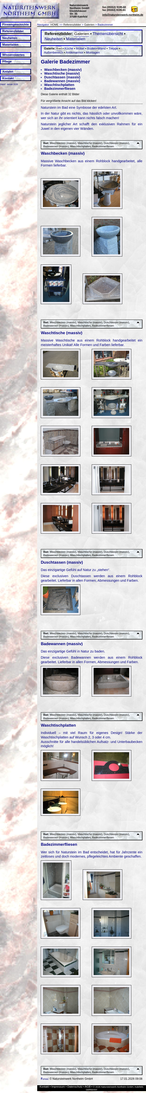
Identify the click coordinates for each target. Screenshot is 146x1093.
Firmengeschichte (15, 24)
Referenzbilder (13, 31)
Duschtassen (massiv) (62, 77)
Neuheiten (9, 38)
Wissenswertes (13, 55)
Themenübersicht (108, 33)
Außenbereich (53, 52)
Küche (68, 48)
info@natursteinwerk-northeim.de (122, 14)
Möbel (80, 48)
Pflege (7, 61)
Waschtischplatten (59, 85)
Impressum (58, 1086)
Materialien (10, 44)
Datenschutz (74, 1086)
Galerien (89, 24)
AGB (88, 1086)
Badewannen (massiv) (62, 81)
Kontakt (8, 78)
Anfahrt (7, 71)
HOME (54, 24)
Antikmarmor (74, 52)
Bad (59, 48)
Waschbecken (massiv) (63, 70)
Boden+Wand (96, 48)
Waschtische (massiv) (62, 73)
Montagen (93, 52)
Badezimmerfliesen (59, 88)
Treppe (113, 48)
